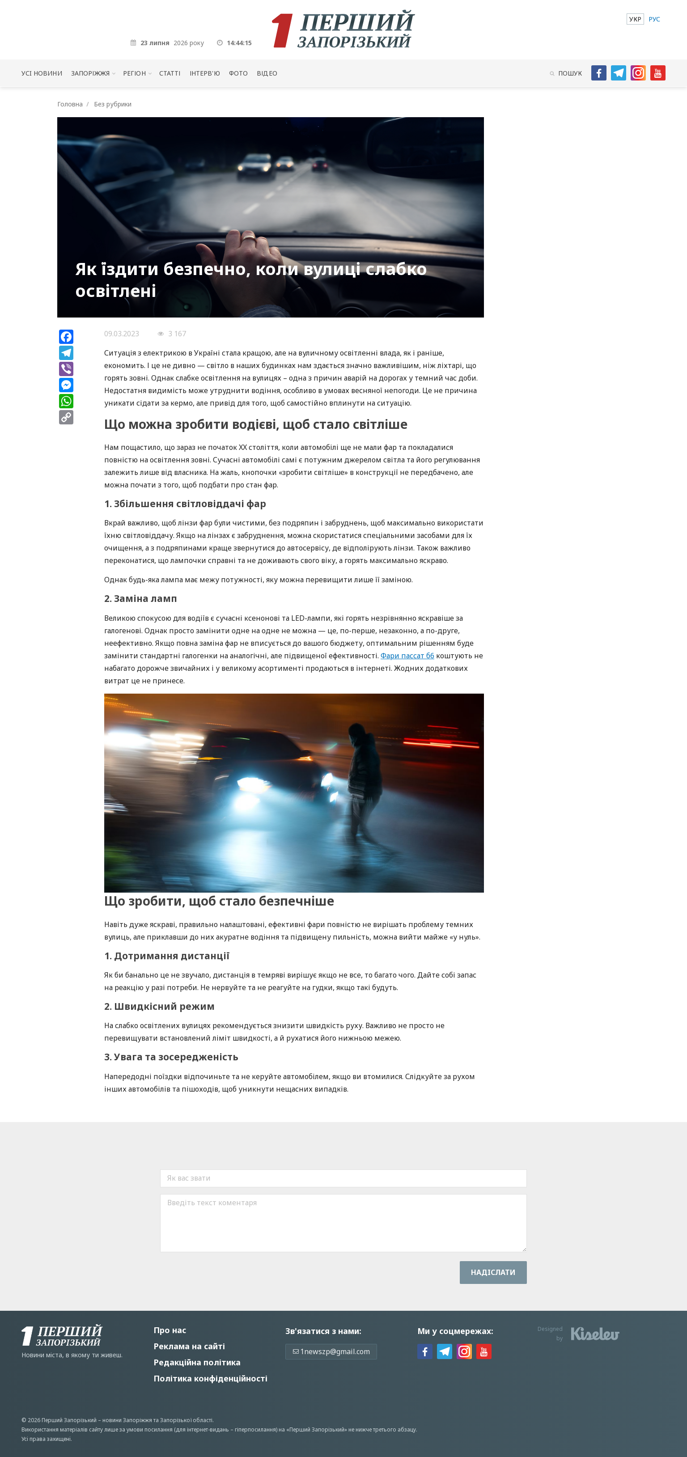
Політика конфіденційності (210, 1378)
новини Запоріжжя (127, 1420)
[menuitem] (635, 19)
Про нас (169, 1330)
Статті (170, 73)
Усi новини (41, 73)
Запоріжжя (90, 73)
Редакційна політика (197, 1362)
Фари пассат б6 (407, 656)
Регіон (134, 73)
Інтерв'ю (205, 73)
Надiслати (493, 1272)
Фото (238, 73)
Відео (267, 73)
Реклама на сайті (189, 1346)
